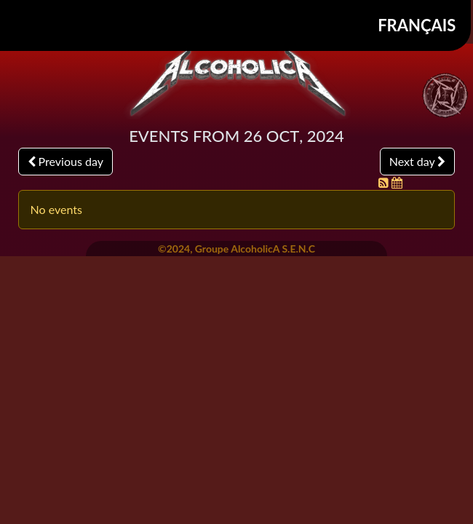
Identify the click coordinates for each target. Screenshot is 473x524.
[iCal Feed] (396, 182)
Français (417, 25)
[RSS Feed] (384, 182)
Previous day (65, 161)
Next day (417, 161)
